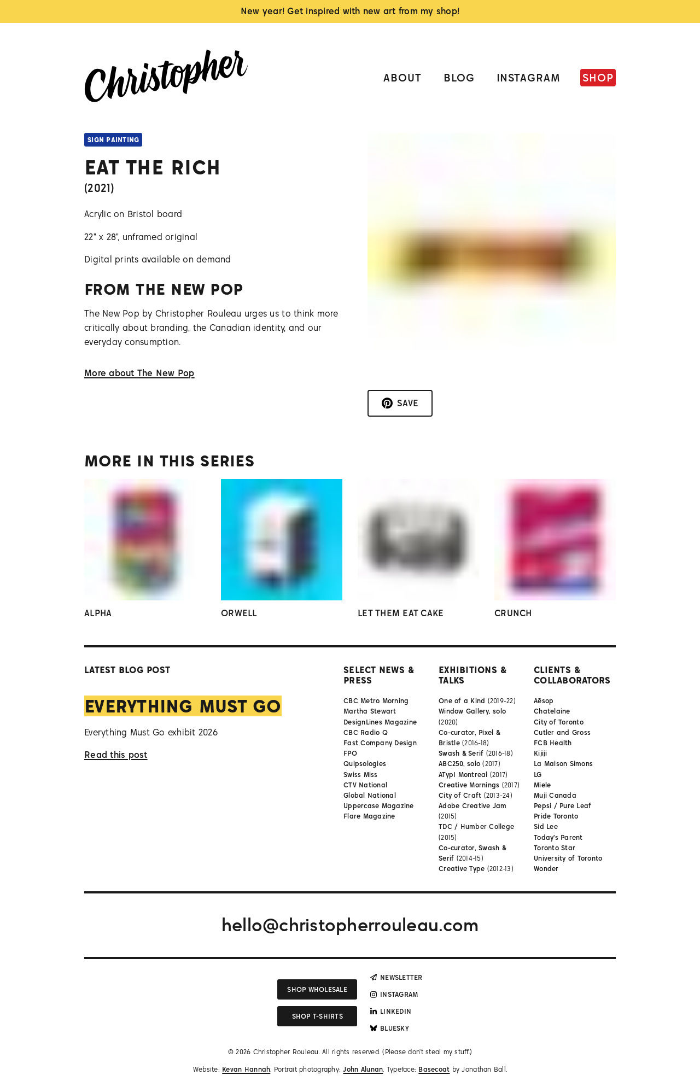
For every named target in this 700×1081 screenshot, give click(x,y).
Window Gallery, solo (472, 711)
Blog (459, 77)
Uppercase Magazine (378, 806)
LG (538, 774)
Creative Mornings (469, 785)
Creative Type (462, 868)
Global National (369, 795)
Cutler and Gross (562, 732)
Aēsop (543, 701)
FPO (350, 753)
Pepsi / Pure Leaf (562, 806)
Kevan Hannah (246, 1069)
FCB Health (553, 743)
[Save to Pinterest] (400, 403)
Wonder (546, 868)
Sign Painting (113, 140)
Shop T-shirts (317, 1016)
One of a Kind (462, 701)
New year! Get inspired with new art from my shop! (350, 10)
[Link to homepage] (166, 78)
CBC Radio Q (365, 732)
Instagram (529, 77)
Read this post (116, 754)
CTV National (365, 785)
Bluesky (389, 1028)
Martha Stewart (369, 711)
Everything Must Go (183, 706)
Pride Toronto (556, 816)
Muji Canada (555, 795)
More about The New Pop (139, 372)
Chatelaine (552, 711)
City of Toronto (559, 722)
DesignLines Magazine (380, 722)
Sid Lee (546, 826)
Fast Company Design (380, 743)
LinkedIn (390, 1011)
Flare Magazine (369, 816)
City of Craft (460, 795)
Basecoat (434, 1069)
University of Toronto (568, 858)
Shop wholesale (317, 989)
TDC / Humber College (476, 826)
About (402, 77)
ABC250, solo (459, 763)
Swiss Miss (360, 774)
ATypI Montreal (463, 774)
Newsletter (396, 977)
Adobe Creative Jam (473, 806)
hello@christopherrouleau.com (350, 924)
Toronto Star (554, 848)
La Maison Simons (563, 763)
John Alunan (363, 1069)
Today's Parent (558, 837)
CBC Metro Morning (376, 701)
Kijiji (540, 753)
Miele (542, 785)
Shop (598, 77)
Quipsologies (364, 763)
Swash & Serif (461, 753)
